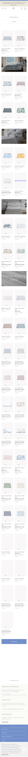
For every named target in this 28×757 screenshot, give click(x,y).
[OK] (25, 749)
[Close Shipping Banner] (26, 2)
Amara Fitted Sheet (19, 191)
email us (5, 708)
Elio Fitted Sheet (18, 94)
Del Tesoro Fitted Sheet (20, 48)
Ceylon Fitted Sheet (5, 414)
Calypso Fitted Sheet (5, 48)
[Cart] (25, 8)
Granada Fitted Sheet (6, 578)
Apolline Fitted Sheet (6, 236)
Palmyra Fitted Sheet (19, 120)
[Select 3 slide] (9, 45)
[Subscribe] (25, 694)
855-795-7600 (11, 708)
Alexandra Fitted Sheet (6, 166)
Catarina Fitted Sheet (6, 336)
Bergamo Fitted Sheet (6, 308)
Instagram (5, 722)
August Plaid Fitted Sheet (20, 236)
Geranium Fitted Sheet (19, 552)
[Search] (5, 8)
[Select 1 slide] (6, 45)
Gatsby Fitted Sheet (5, 552)
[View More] (14, 641)
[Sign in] (21, 8)
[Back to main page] (13, 8)
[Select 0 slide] (5, 45)
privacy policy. (5, 754)
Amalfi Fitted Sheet (5, 191)
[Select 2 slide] (8, 45)
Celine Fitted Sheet (5, 361)
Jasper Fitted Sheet (5, 603)
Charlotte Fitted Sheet (19, 414)
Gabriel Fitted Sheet (5, 120)
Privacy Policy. (16, 691)
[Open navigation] (14, 729)
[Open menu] (2, 8)
